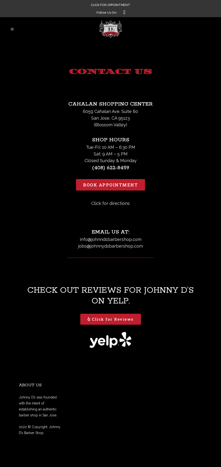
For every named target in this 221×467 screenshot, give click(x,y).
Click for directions (110, 203)
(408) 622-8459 (110, 168)
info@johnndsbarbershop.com (110, 239)
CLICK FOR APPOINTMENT (110, 5)
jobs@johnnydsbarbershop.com (110, 246)
